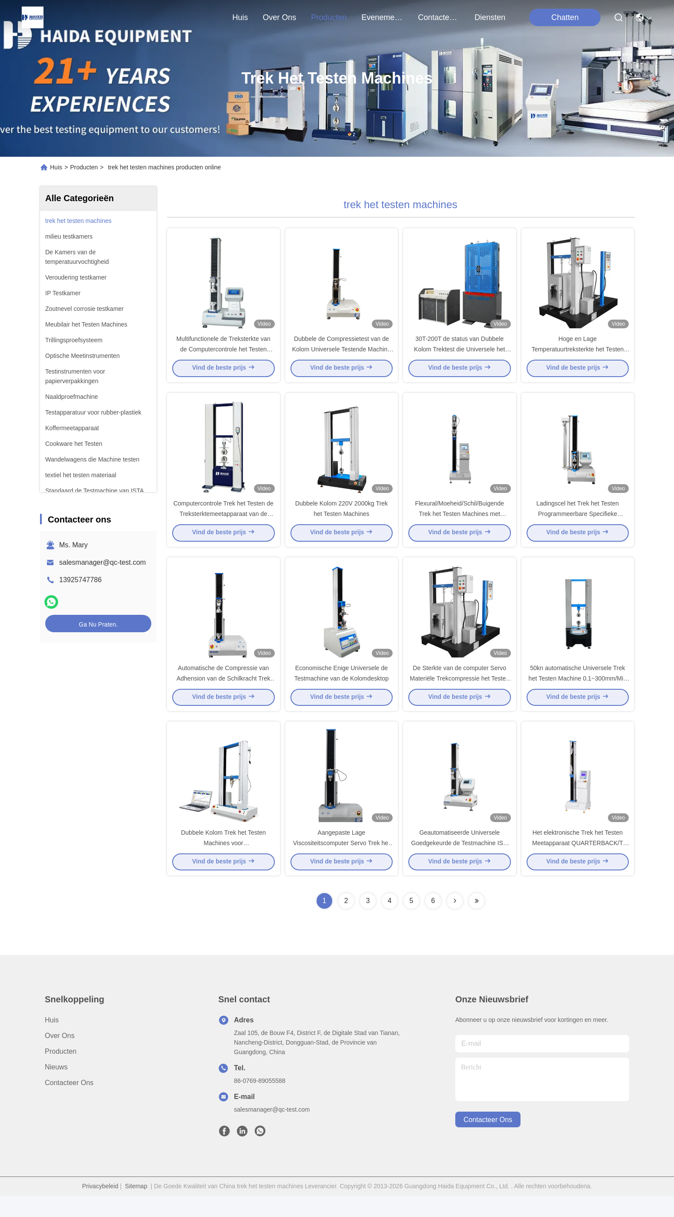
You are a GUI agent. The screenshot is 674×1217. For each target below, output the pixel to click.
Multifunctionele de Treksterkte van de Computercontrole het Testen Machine (223, 354)
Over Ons (59, 1057)
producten (329, 17)
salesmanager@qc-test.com (102, 562)
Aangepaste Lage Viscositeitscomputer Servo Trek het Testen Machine (341, 864)
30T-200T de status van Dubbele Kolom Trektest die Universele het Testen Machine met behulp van (459, 354)
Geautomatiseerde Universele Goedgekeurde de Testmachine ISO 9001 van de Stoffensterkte (459, 864)
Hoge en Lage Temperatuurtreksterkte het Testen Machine (577, 354)
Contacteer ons (69, 1104)
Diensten (489, 17)
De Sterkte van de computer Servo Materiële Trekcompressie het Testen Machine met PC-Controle (459, 694)
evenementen (382, 17)
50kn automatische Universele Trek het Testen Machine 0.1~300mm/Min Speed (577, 694)
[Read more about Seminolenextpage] (455, 922)
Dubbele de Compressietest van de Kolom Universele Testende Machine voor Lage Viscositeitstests (341, 354)
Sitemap (136, 1207)
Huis (240, 17)
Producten (84, 167)
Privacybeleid (100, 1207)
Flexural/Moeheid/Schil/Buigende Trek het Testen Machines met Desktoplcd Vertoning (459, 524)
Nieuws (56, 1088)
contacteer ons (439, 17)
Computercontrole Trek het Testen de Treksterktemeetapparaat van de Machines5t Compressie (224, 524)
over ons (279, 17)
